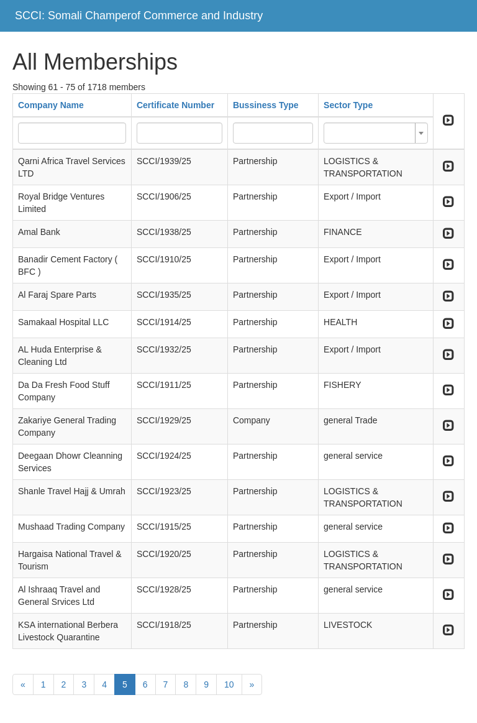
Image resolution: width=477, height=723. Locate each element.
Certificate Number (175, 105)
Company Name (51, 105)
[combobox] (376, 133)
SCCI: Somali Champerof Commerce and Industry (139, 15)
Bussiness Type (266, 105)
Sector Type (348, 105)
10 (229, 684)
